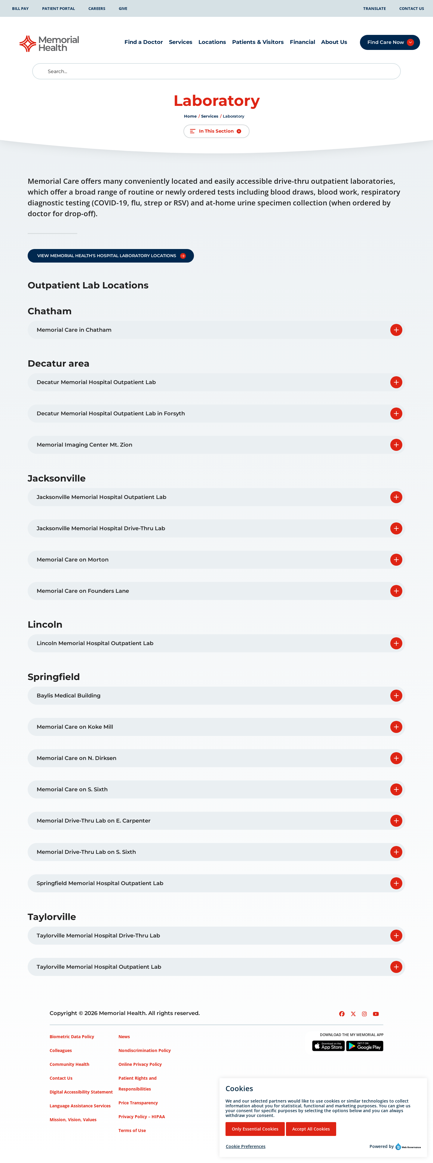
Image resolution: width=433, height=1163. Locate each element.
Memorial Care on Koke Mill (75, 727)
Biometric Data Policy (72, 1036)
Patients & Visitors (258, 42)
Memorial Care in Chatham (74, 330)
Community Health (69, 1064)
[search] (41, 71)
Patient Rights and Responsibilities (137, 1083)
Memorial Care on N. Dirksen (76, 758)
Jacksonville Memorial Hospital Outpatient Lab (101, 497)
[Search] (216, 71)
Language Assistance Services (80, 1106)
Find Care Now (385, 42)
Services (180, 42)
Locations (212, 42)
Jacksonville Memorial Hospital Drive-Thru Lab (101, 528)
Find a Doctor (143, 42)
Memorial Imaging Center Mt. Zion (84, 445)
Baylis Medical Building (68, 695)
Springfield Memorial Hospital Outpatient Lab (100, 883)
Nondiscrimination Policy (144, 1050)
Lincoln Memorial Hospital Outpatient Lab (95, 643)
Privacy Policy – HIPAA (141, 1116)
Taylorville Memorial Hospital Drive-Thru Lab (98, 935)
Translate (374, 8)
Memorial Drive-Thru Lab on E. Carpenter (94, 820)
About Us (334, 42)
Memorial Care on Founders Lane (83, 591)
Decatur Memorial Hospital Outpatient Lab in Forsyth (111, 413)
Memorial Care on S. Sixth (72, 789)
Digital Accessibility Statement (81, 1092)
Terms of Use (132, 1130)
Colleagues (61, 1050)
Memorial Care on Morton (73, 559)
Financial (302, 42)
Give (123, 8)
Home (190, 116)
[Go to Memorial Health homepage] (49, 44)
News (124, 1036)
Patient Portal (58, 8)
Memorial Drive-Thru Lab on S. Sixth (86, 852)
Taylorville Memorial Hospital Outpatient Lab (99, 967)
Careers (96, 8)
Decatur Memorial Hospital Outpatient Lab (96, 382)
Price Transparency (138, 1103)
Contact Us (411, 8)
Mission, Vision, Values (73, 1119)
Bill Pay (20, 8)
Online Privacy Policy (140, 1064)
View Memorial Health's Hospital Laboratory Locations (106, 255)
